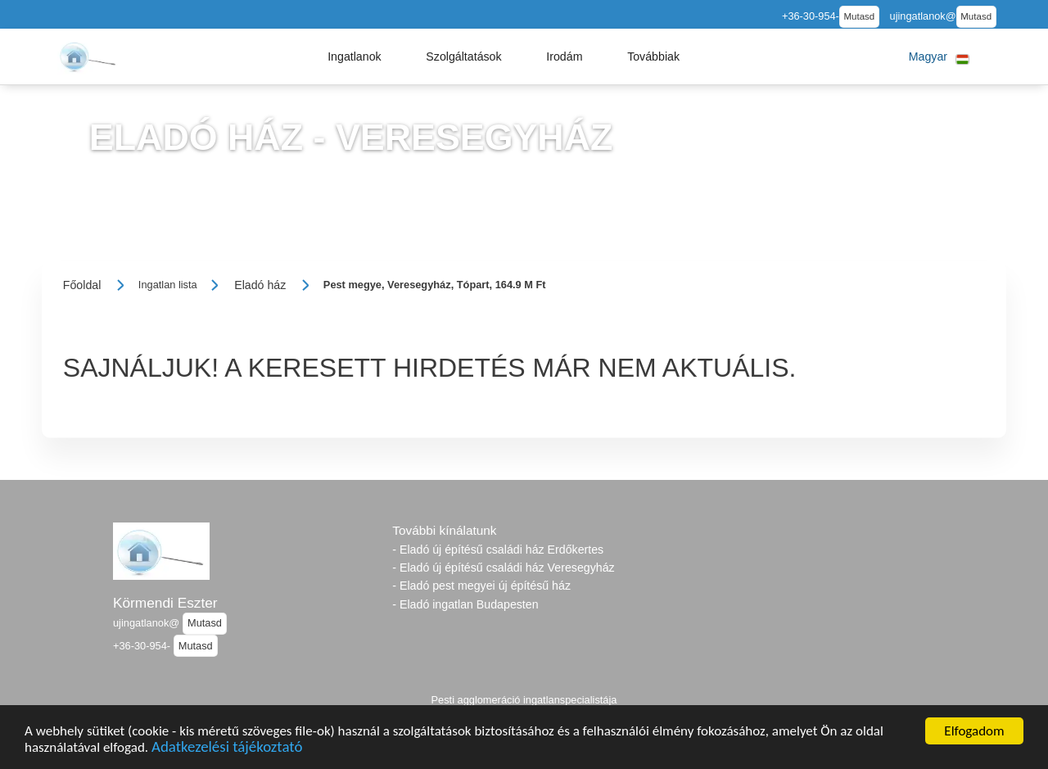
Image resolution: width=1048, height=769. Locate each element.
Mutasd (858, 16)
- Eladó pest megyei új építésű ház (481, 585)
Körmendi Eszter (165, 603)
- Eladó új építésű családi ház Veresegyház (503, 567)
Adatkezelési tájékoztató (226, 749)
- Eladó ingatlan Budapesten (465, 604)
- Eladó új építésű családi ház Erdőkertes (497, 549)
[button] (354, 56)
